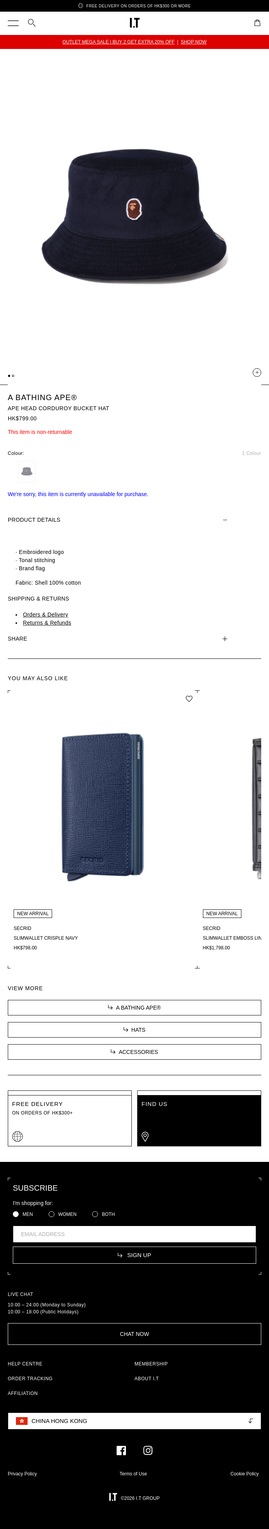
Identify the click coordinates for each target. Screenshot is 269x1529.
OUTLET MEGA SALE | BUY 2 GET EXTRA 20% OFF (119, 42)
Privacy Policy (22, 1474)
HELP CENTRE (25, 1364)
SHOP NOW (193, 42)
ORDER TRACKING (30, 1378)
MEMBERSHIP (151, 1364)
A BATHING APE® (42, 397)
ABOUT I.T (146, 1378)
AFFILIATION (23, 1393)
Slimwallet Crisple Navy (46, 938)
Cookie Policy (245, 1474)
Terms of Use (133, 1474)
